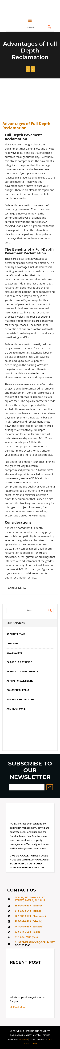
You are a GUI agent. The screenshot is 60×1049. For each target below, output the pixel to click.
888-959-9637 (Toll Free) (29, 905)
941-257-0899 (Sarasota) (29, 926)
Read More (17, 1007)
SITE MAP (23, 1039)
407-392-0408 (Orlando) (28, 921)
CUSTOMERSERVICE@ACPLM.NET (35, 942)
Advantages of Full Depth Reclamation (26, 125)
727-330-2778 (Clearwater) (30, 916)
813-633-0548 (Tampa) (28, 910)
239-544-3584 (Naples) (28, 931)
